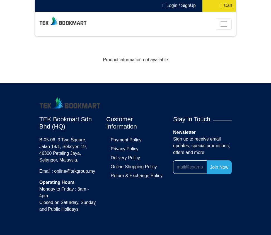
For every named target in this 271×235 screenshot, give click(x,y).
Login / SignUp (178, 5)
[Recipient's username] (190, 167)
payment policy (126, 139)
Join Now (219, 167)
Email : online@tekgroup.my (67, 171)
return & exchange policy (137, 175)
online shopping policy (134, 166)
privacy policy (125, 148)
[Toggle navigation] (224, 24)
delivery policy (125, 157)
